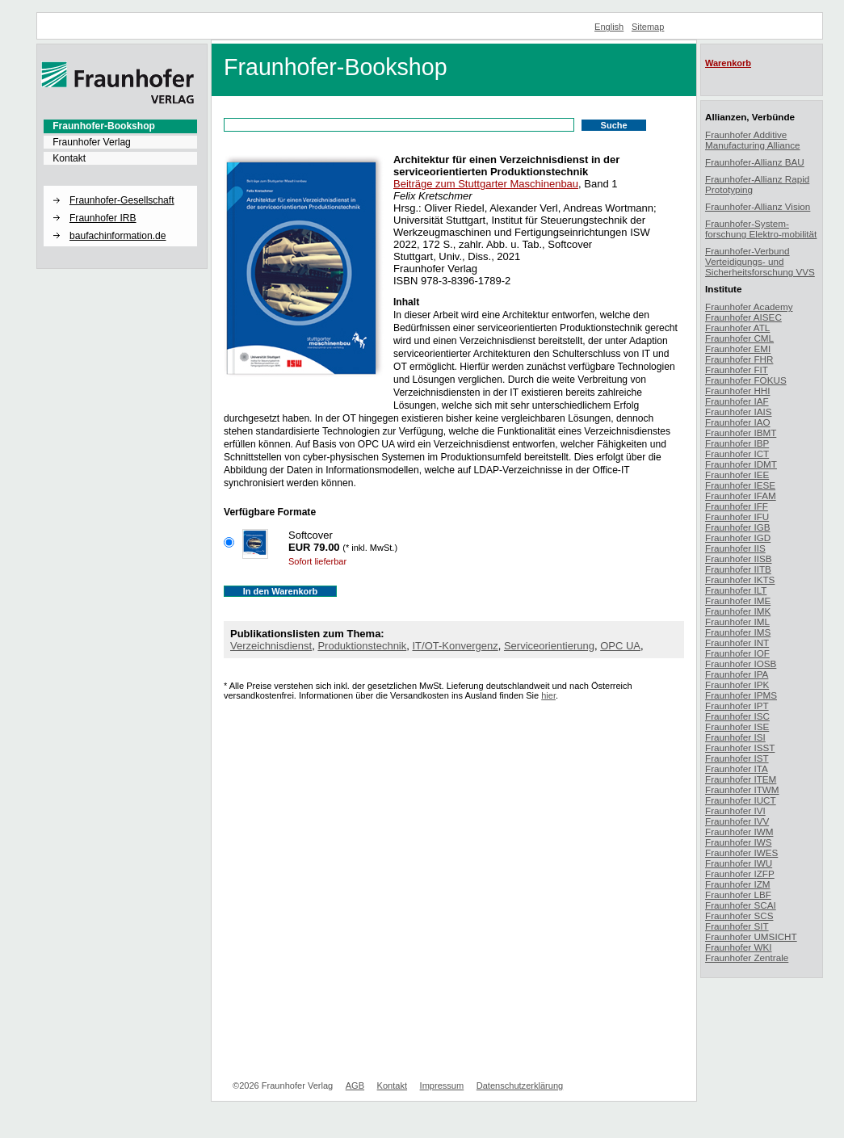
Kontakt (69, 158)
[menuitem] (120, 126)
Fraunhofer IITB (738, 569)
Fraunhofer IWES (741, 852)
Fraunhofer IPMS (741, 695)
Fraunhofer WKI (738, 947)
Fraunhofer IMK (738, 611)
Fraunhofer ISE (737, 726)
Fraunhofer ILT (735, 590)
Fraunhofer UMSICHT (751, 936)
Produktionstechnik (361, 646)
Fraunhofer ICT (737, 453)
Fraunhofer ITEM (740, 779)
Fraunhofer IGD (738, 537)
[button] (120, 186)
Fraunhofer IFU (737, 516)
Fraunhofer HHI (738, 390)
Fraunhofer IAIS (738, 411)
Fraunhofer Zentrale (746, 957)
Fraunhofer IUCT (740, 800)
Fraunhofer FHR (739, 359)
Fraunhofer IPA (736, 674)
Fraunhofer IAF (737, 401)
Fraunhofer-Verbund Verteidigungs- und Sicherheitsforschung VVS (760, 261)
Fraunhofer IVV (737, 821)
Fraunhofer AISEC (743, 317)
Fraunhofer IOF (737, 653)
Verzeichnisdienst (271, 646)
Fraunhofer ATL (737, 327)
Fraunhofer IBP (737, 443)
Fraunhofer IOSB (740, 663)
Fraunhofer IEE (737, 474)
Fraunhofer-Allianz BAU (754, 162)
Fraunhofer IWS (738, 842)
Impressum (442, 1085)
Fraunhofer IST (737, 758)
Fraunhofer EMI (738, 348)
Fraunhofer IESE (740, 485)
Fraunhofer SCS (739, 915)
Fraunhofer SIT (737, 926)
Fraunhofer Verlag (91, 142)
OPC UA (620, 646)
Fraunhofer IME (738, 600)
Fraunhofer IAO (738, 422)
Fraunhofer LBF (738, 894)
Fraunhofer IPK (737, 684)
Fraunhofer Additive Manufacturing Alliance (752, 139)
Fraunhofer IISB (738, 558)
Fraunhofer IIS (735, 548)
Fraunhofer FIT (736, 369)
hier (548, 695)
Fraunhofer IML (737, 621)
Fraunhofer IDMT (741, 464)
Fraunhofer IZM (738, 884)
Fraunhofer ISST (740, 747)
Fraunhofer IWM (739, 831)
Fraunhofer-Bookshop (103, 126)
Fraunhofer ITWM (742, 789)
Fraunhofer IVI (735, 810)
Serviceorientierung (549, 646)
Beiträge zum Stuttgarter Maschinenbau (485, 184)
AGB (355, 1085)
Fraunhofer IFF (736, 506)
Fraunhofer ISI (735, 737)
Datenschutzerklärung (520, 1085)
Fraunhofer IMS (738, 632)
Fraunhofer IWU (738, 863)
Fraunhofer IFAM (740, 495)
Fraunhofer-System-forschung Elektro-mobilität (761, 228)
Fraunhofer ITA (736, 768)
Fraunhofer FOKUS (746, 380)
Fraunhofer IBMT (740, 432)
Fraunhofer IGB (738, 527)
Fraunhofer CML (739, 338)
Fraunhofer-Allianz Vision (757, 206)
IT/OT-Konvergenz (455, 646)
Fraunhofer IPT (737, 705)
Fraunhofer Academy (749, 306)
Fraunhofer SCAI (740, 905)
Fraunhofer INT (737, 642)
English (609, 26)
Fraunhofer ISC (737, 716)
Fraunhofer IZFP (740, 873)
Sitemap (648, 26)
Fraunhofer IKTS (740, 579)
